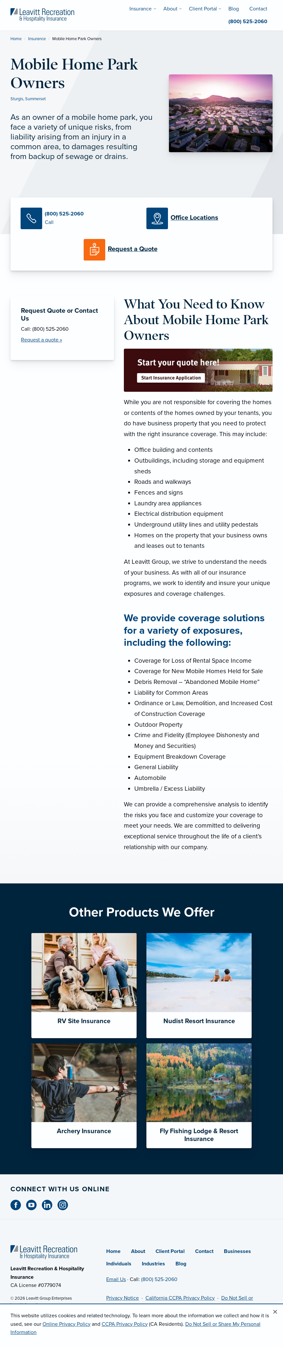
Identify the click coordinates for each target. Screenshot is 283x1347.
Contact (204, 1251)
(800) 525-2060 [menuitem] (247, 21)
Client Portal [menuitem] (203, 9)
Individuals (118, 1263)
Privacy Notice (122, 1298)
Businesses (237, 1251)
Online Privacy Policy (66, 1324)
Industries (153, 1263)
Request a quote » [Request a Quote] (41, 340)
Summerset (35, 99)
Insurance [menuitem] (140, 9)
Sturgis (16, 99)
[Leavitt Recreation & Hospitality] (42, 14)
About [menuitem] (170, 9)
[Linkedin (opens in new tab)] (50, 1205)
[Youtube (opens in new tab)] (34, 1205)
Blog (180, 1263)
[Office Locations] (204, 218)
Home (16, 38)
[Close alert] (275, 1312)
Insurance (37, 38)
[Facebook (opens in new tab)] (18, 1205)
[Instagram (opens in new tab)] (65, 1205)
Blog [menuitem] (233, 9)
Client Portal (170, 1251)
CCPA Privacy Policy (125, 1324)
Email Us (116, 1279)
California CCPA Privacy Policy (180, 1298)
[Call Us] (79, 218)
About (138, 1251)
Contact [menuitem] (258, 9)
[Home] (43, 1252)
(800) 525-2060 (159, 1279)
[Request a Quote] (142, 250)
